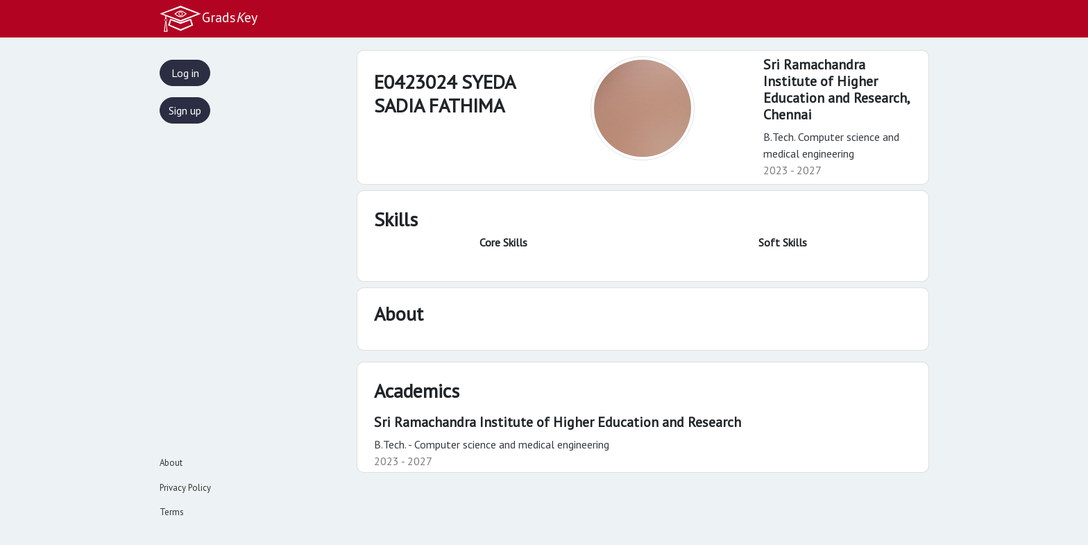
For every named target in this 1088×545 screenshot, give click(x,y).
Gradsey (208, 19)
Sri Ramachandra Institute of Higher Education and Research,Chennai (836, 90)
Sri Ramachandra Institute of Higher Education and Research (557, 422)
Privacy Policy (185, 488)
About (171, 463)
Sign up (185, 110)
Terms (172, 512)
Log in (185, 73)
